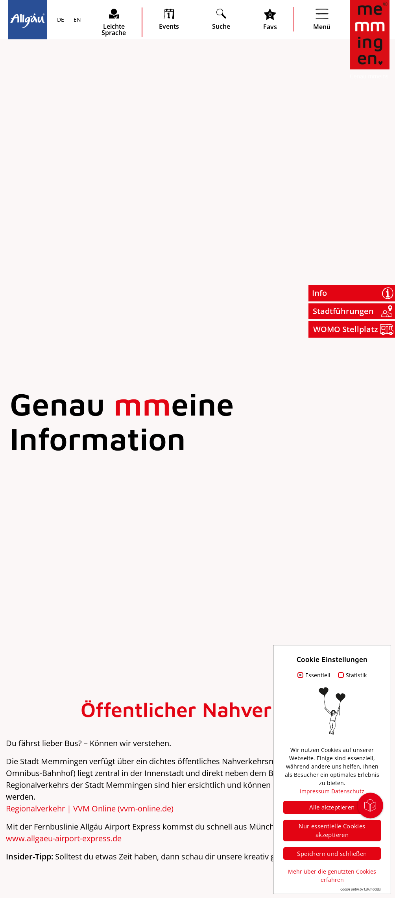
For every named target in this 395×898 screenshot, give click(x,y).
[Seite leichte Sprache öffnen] (114, 22)
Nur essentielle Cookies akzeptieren (332, 830)
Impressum (315, 791)
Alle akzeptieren (331, 807)
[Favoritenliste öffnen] (270, 19)
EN (76, 20)
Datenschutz (347, 791)
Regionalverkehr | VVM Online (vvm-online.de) (90, 808)
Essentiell (317, 675)
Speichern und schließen (332, 853)
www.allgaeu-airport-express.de (64, 838)
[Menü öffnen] (321, 19)
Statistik (356, 675)
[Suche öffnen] (221, 19)
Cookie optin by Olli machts (360, 889)
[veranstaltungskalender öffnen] (169, 19)
